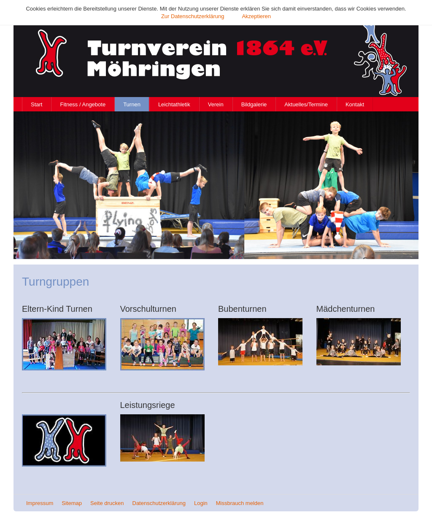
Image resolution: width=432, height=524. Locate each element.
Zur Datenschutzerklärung (192, 16)
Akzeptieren (256, 16)
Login (201, 503)
